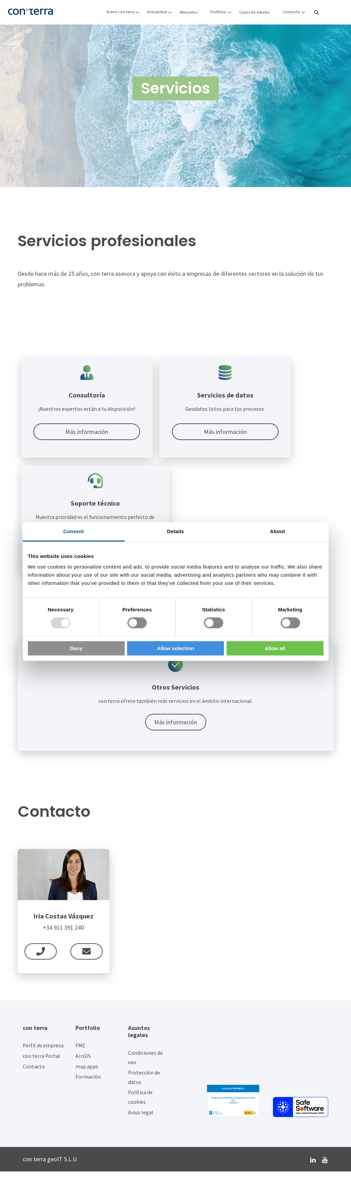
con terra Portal (41, 1067)
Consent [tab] (73, 531)
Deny (76, 648)
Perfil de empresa (43, 1057)
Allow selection (175, 648)
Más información (70, 439)
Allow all (275, 648)
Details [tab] (175, 531)
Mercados (188, 12)
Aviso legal (140, 1124)
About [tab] (277, 531)
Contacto (34, 1078)
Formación (88, 1088)
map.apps (86, 1078)
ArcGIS (83, 1067)
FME (80, 1057)
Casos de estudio (254, 12)
